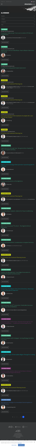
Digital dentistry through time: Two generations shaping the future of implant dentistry (17, 149)
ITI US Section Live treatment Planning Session (13, 387)
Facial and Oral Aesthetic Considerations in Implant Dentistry (17, 242)
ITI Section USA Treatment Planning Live (11, 84)
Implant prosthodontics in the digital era (12, 181)
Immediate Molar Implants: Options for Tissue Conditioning (17, 211)
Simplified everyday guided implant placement (13, 68)
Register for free (5, 42)
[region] (18, 443)
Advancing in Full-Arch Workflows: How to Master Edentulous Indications (17, 51)
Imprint (11, 440)
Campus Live (3, 1)
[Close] (34, 442)
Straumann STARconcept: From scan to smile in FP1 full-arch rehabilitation (17, 33)
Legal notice (16, 440)
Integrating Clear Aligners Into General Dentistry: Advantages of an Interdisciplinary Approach (17, 289)
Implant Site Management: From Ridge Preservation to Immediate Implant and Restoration (15, 273)
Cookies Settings (31, 440)
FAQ (26, 440)
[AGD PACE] (18, 431)
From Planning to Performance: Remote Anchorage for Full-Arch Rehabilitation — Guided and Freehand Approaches (17, 322)
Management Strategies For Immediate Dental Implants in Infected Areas (16, 403)
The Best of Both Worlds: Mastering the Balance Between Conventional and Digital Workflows (16, 371)
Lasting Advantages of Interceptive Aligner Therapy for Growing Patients (18, 355)
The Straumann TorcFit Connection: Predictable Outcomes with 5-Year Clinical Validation (17, 306)
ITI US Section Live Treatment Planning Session (13, 257)
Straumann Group (8, 1)
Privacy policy (21, 440)
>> (23, 417)
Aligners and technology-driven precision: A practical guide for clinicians (17, 165)
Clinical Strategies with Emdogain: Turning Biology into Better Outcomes (17, 338)
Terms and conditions (5, 440)
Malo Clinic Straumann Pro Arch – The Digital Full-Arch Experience (16, 226)
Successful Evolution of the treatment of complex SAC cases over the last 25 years (17, 116)
